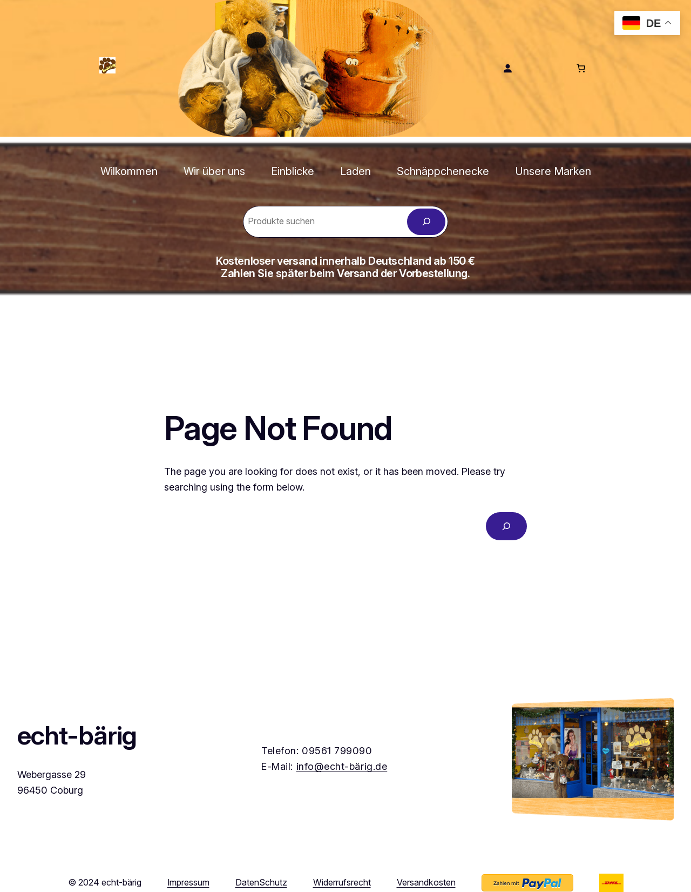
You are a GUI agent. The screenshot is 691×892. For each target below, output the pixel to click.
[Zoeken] (426, 222)
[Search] (506, 526)
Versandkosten (426, 882)
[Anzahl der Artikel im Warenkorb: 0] (581, 68)
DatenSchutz (261, 882)
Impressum (188, 882)
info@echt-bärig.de (342, 766)
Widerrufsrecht (342, 882)
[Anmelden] (507, 68)
